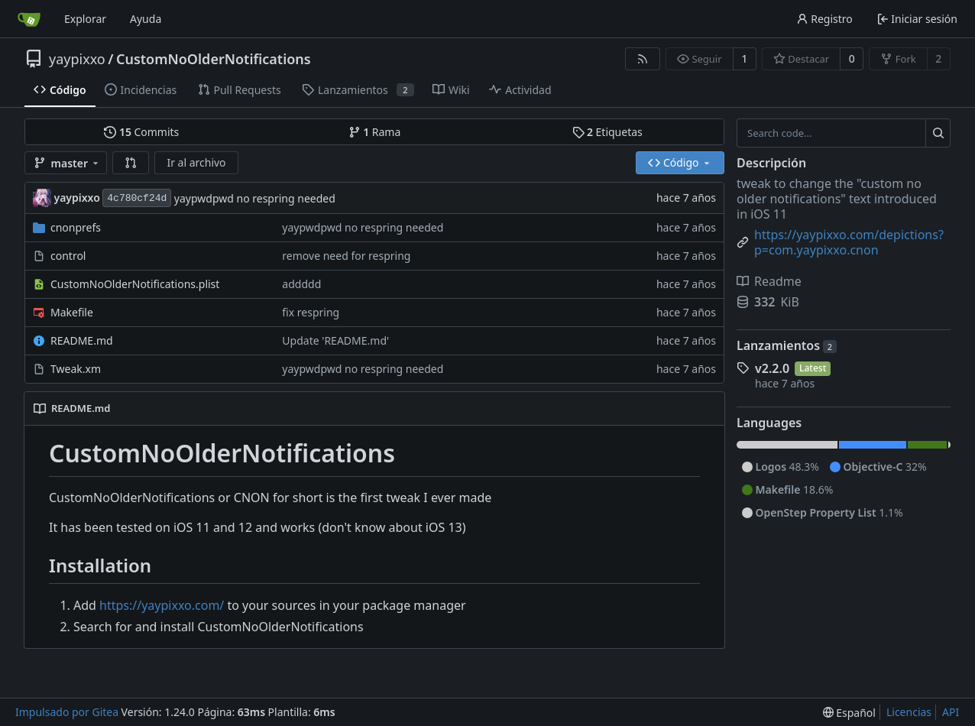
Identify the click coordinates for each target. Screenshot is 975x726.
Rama (374, 132)
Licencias (908, 712)
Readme (769, 281)
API (950, 712)
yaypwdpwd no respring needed (254, 198)
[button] (130, 162)
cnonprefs (75, 227)
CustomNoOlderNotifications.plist (134, 284)
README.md (81, 340)
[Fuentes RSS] (642, 58)
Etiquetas (607, 132)
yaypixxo (77, 58)
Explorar (85, 18)
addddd (301, 284)
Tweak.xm (75, 368)
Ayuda (145, 18)
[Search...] (938, 132)
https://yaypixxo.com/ (161, 605)
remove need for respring (346, 255)
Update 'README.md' (335, 340)
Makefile (71, 312)
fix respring (310, 312)
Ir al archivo (196, 162)
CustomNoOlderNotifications (213, 58)
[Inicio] (29, 19)
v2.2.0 (772, 368)
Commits (141, 132)
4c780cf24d (137, 198)
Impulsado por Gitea (66, 712)
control (68, 255)
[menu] (849, 712)
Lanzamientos (787, 345)
